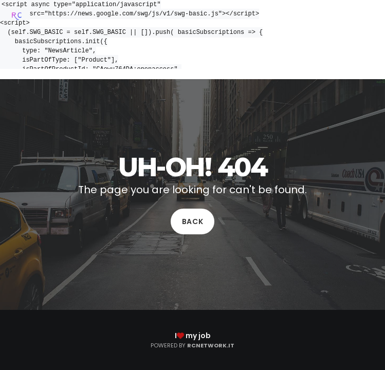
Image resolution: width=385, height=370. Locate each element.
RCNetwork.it (210, 345)
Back (193, 221)
